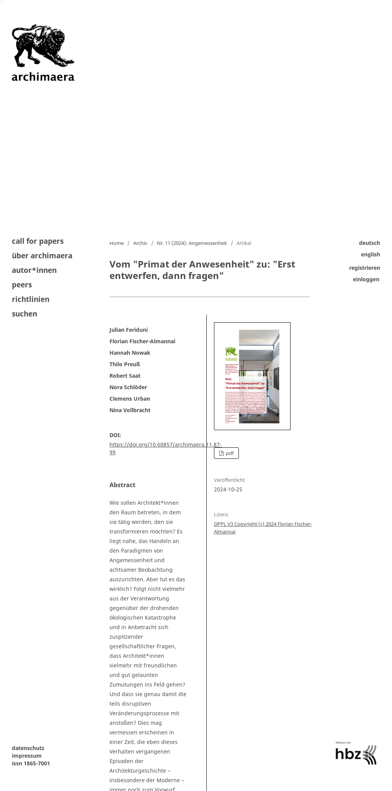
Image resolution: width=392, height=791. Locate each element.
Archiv (140, 243)
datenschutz (28, 748)
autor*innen (34, 270)
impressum (27, 755)
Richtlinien (30, 299)
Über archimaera (42, 256)
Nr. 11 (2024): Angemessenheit (192, 243)
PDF (229, 453)
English (370, 254)
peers (22, 285)
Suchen (24, 313)
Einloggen (366, 279)
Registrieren (364, 267)
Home (116, 243)
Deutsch (369, 242)
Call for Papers (38, 241)
